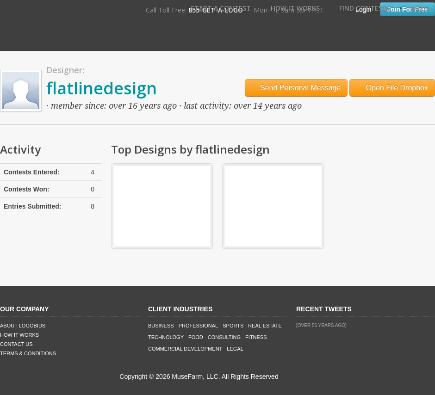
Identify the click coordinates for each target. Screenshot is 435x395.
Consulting (224, 337)
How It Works (295, 8)
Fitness (256, 337)
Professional (198, 325)
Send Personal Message (296, 88)
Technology (166, 337)
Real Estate (265, 325)
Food (195, 337)
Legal (235, 349)
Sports (233, 325)
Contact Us (16, 344)
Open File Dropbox (392, 88)
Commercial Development (185, 349)
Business (161, 325)
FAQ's (419, 8)
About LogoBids (22, 325)
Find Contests (365, 8)
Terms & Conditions (28, 353)
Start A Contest (221, 8)
